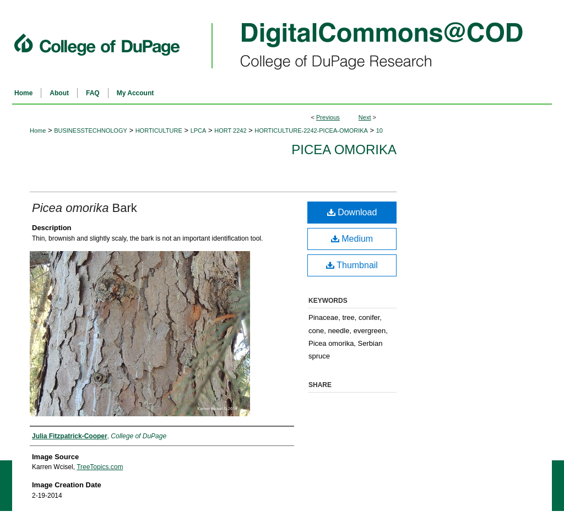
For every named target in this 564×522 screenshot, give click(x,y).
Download (352, 212)
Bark (84, 208)
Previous (328, 117)
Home (38, 130)
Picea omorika (344, 149)
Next (365, 117)
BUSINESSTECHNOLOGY (90, 130)
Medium (352, 238)
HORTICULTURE (158, 130)
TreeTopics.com (100, 467)
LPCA (199, 130)
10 (379, 130)
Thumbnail (352, 265)
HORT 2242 (230, 130)
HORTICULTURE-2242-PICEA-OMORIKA (311, 130)
